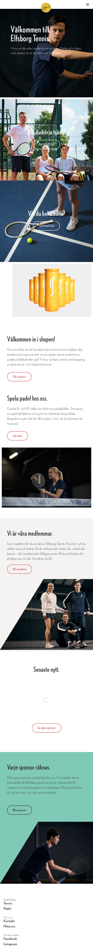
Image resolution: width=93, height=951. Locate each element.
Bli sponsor (19, 810)
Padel (7, 909)
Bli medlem (19, 569)
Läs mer (17, 436)
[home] (50, 4)
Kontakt (9, 921)
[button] (87, 4)
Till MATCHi (46, 144)
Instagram (10, 944)
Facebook (10, 939)
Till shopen (19, 376)
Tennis (8, 903)
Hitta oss (9, 926)
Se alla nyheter (47, 728)
